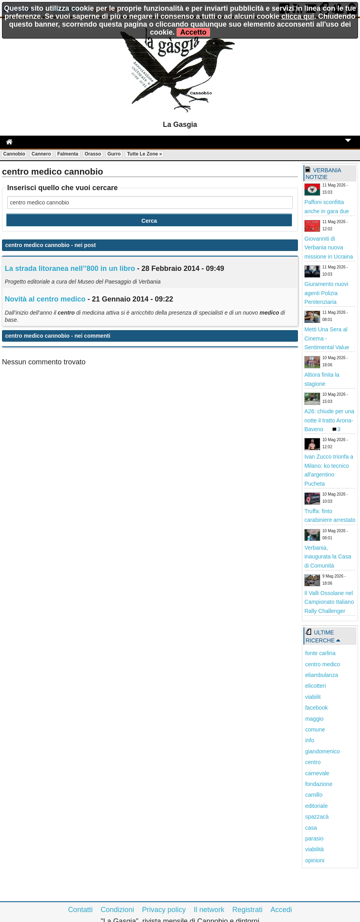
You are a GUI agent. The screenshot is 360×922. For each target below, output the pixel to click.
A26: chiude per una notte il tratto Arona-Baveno (329, 420)
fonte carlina (320, 653)
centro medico (322, 664)
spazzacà (317, 816)
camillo (314, 795)
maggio (314, 719)
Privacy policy (164, 910)
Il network (209, 910)
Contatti (80, 910)
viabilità (314, 849)
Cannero (41, 154)
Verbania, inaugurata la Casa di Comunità (327, 557)
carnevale (317, 773)
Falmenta (67, 154)
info (309, 740)
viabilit (313, 697)
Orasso (93, 154)
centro (313, 762)
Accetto (193, 32)
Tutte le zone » (144, 154)
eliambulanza (321, 675)
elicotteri (315, 686)
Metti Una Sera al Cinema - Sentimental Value (326, 338)
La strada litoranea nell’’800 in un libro (70, 268)
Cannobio (14, 154)
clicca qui (298, 16)
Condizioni (117, 910)
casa (311, 828)
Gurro (114, 154)
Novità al (45, 299)
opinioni (314, 860)
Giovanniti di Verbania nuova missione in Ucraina (328, 247)
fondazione (319, 784)
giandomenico (322, 751)
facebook (316, 707)
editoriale (316, 806)
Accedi (281, 910)
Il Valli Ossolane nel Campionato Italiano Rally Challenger (329, 602)
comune (315, 729)
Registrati (247, 910)
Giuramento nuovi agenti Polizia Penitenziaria (326, 293)
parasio (314, 838)
